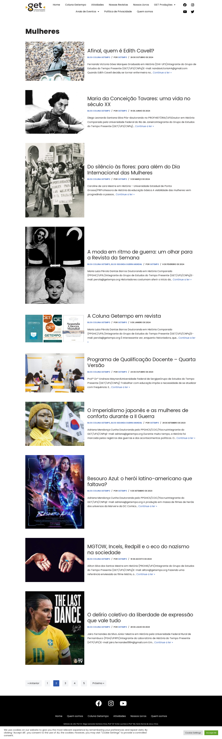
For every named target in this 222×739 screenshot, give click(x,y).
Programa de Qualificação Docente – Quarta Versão (141, 362)
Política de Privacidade (118, 11)
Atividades (97, 4)
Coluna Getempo (75, 4)
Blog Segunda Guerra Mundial (126, 264)
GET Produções (164, 4)
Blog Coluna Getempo (98, 57)
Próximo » (98, 683)
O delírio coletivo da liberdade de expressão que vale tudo (140, 617)
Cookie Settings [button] (193, 732)
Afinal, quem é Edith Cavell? (120, 50)
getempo (122, 57)
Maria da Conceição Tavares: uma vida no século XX (138, 101)
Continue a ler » (162, 72)
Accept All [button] (211, 732)
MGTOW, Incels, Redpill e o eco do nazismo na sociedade (138, 549)
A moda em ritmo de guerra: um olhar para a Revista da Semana (140, 254)
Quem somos (145, 11)
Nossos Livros (141, 4)
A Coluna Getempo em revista (124, 315)
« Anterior (33, 683)
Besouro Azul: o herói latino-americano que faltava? (139, 481)
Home (56, 4)
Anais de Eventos (87, 11)
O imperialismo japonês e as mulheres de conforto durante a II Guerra (137, 413)
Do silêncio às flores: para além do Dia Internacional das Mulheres (133, 169)
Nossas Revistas (118, 4)
